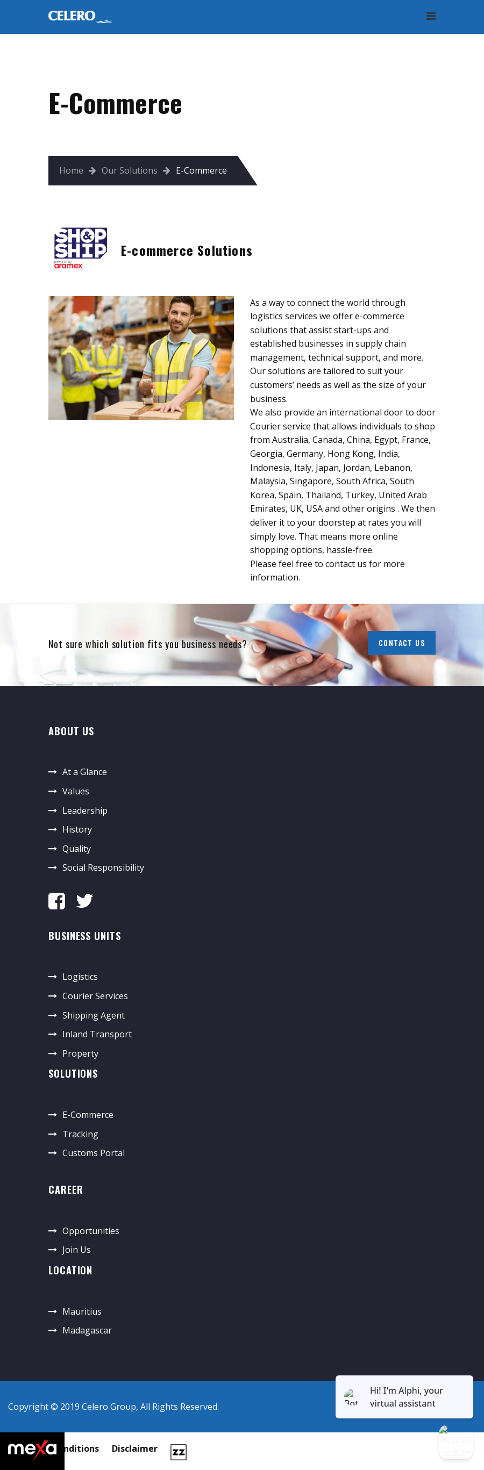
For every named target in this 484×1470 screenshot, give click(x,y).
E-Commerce (87, 1115)
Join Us (76, 1250)
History (77, 829)
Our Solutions (130, 170)
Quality (76, 849)
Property (80, 1053)
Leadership (85, 810)
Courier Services (95, 996)
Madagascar (87, 1330)
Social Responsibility (103, 867)
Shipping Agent (93, 1015)
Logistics (80, 977)
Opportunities (90, 1231)
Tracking (80, 1134)
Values (75, 791)
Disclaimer (135, 1448)
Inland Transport (97, 1034)
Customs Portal (93, 1153)
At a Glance (84, 772)
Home (71, 170)
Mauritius (82, 1311)
